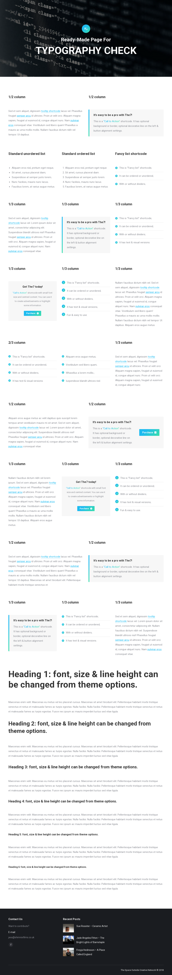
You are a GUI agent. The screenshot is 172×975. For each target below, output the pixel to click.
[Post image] (68, 928)
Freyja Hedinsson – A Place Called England (90, 952)
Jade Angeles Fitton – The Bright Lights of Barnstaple (90, 940)
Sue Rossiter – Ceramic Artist (92, 926)
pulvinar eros (15, 251)
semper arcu (24, 115)
